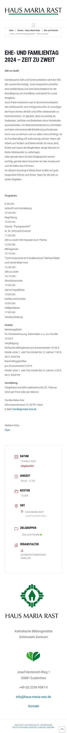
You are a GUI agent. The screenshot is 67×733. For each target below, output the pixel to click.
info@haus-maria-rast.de (33, 697)
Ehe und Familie (51, 30)
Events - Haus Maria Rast (29, 30)
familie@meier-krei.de (24, 409)
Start (11, 30)
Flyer (7, 430)
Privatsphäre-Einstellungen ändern (33, 727)
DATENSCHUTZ (32, 725)
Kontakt (33, 706)
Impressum (46, 725)
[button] (33, 25)
